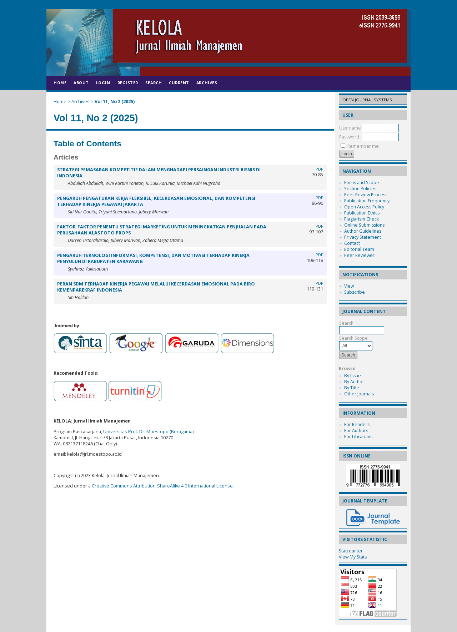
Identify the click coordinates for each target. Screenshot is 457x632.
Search (153, 82)
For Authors (356, 431)
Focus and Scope (361, 183)
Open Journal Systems (367, 99)
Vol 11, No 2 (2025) (115, 101)
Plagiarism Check (361, 219)
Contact (352, 243)
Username (350, 128)
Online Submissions (364, 225)
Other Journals (359, 394)
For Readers (357, 424)
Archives (206, 82)
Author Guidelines (362, 231)
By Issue (352, 376)
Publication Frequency (367, 201)
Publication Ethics (362, 213)
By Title (351, 388)
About (81, 82)
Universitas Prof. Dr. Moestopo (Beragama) (148, 432)
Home (60, 82)
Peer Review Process (365, 195)
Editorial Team (359, 249)
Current (179, 82)
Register (127, 82)
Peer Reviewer (359, 255)
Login (103, 82)
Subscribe (354, 292)
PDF (319, 169)
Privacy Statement (362, 237)
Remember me (363, 146)
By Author (354, 382)
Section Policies (360, 189)
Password (349, 137)
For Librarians (358, 437)
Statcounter (351, 551)
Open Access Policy (364, 207)
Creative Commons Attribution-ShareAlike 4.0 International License (162, 486)
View (349, 286)
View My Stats (353, 557)
